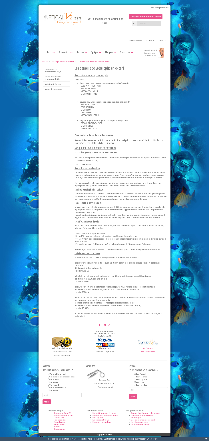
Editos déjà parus (98, 417)
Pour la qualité (141, 379)
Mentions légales (59, 424)
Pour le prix (140, 382)
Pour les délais (141, 385)
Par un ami (54, 382)
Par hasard (54, 390)
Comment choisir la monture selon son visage (53, 70)
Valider (46, 401)
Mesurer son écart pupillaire (102, 422)
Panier (162, 40)
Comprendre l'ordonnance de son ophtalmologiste (53, 78)
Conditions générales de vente (63, 415)
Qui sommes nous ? (60, 429)
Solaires (80, 52)
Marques (109, 52)
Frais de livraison (59, 422)
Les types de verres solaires (53, 89)
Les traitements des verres (53, 84)
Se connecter (150, 40)
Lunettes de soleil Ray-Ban (101, 420)
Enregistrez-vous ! (135, 40)
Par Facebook (54, 385)
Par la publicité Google (58, 374)
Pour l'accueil (141, 374)
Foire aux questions (60, 420)
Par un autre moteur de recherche (62, 377)
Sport (49, 52)
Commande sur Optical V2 (62, 413)
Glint (110, 434)
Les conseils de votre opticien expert (143, 420)
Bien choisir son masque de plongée (104, 413)
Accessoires (64, 52)
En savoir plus (152, 439)
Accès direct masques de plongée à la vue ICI (145, 16)
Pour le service (141, 377)
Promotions (125, 52)
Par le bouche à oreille (58, 387)
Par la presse (54, 379)
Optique (94, 52)
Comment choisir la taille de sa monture (105, 415)
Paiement (57, 427)
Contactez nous (59, 417)
